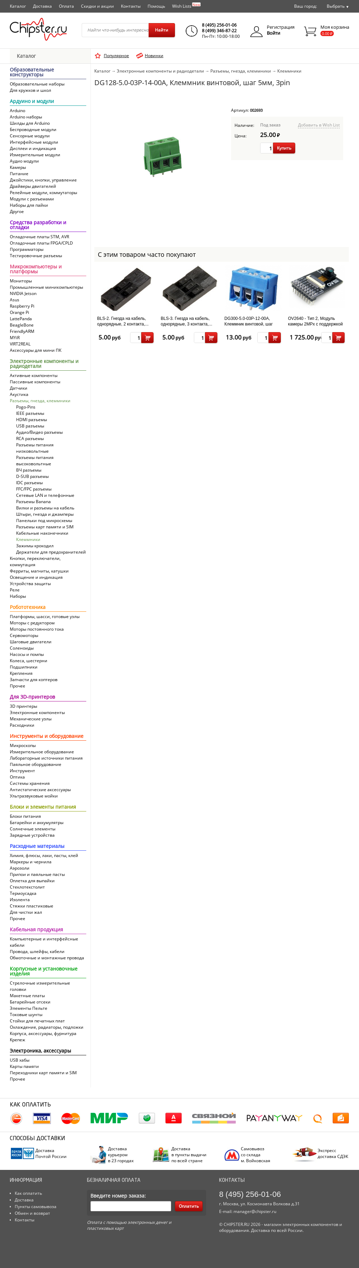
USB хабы (19, 1060)
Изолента (20, 900)
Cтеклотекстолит (27, 887)
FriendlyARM (22, 331)
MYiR (15, 338)
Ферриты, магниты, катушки (39, 571)
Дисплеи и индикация (33, 148)
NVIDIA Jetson (23, 293)
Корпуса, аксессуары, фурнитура (43, 1033)
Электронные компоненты (37, 712)
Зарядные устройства (32, 835)
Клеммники (28, 539)
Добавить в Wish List (319, 125)
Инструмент (22, 771)
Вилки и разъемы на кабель (45, 508)
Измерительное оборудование (42, 752)
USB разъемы (30, 426)
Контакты (131, 6)
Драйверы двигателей (33, 186)
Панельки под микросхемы (44, 520)
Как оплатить (28, 1193)
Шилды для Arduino (30, 123)
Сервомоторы (24, 635)
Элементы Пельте (28, 1008)
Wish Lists (186, 5)
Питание (19, 174)
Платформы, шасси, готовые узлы (45, 616)
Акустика (19, 394)
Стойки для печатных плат (37, 1021)
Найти (161, 30)
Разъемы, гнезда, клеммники (40, 401)
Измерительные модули (35, 155)
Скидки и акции (97, 6)
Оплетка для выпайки (32, 881)
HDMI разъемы (31, 420)
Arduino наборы (26, 117)
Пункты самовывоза (35, 1206)
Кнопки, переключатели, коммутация (35, 561)
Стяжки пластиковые (31, 906)
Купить (284, 148)
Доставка (42, 6)
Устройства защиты (30, 584)
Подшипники (24, 667)
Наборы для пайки (29, 205)
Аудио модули (24, 161)
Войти (273, 33)
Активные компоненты (33, 375)
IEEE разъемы (30, 413)
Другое (17, 211)
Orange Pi (19, 312)
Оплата (66, 6)
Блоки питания (25, 816)
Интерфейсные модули (34, 142)
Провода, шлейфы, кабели (37, 951)
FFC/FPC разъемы (34, 489)
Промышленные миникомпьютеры (46, 287)
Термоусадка (23, 893)
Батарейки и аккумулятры (36, 822)
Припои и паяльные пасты (37, 874)
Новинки (154, 56)
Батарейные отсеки (30, 1002)
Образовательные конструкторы (32, 72)
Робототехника (28, 607)
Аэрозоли (19, 868)
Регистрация (280, 27)
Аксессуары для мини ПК (35, 350)
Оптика (17, 777)
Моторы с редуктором (32, 623)
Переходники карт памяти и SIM (43, 1073)
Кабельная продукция (36, 930)
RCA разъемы (30, 438)
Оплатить (189, 1206)
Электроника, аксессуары (40, 1051)
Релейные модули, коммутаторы (43, 193)
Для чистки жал (26, 912)
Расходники (22, 725)
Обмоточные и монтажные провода (47, 958)
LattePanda (21, 319)
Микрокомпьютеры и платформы (36, 269)
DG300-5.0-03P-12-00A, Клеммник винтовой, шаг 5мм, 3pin (248, 324)
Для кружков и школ (30, 90)
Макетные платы (27, 996)
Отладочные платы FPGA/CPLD (41, 243)
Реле (15, 590)
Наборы (18, 596)
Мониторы (21, 281)
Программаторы (26, 249)
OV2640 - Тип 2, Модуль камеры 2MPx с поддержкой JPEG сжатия (315, 324)
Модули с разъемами (32, 199)
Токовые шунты (26, 1014)
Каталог (18, 6)
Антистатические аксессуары (40, 790)
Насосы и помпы (27, 654)
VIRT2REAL (20, 344)
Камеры (18, 167)
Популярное (116, 56)
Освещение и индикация (36, 577)
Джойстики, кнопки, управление (43, 180)
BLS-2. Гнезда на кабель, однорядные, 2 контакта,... (123, 321)
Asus (14, 300)
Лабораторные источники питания (46, 758)
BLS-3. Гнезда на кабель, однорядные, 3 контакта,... (186, 321)
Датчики (18, 388)
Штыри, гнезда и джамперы (45, 514)
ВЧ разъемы (28, 470)
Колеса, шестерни (28, 661)
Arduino (17, 111)
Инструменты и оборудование (46, 736)
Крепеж (17, 1040)
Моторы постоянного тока (37, 629)
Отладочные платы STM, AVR (39, 237)
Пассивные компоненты (35, 382)
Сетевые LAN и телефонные (45, 495)
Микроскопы (23, 745)
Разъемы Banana (33, 502)
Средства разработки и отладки (38, 225)
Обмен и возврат (32, 1213)
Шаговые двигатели (31, 642)
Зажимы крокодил (35, 546)
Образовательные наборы (37, 84)
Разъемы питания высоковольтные (35, 460)
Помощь (156, 6)
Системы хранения (30, 783)
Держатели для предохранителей (51, 552)
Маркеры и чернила (31, 862)
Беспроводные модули (33, 129)
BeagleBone (22, 325)
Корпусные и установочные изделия (43, 971)
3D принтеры (23, 706)
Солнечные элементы (32, 829)
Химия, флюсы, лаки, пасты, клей (44, 855)
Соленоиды (22, 648)
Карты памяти (24, 1066)
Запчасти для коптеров (33, 680)
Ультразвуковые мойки (34, 796)
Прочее (17, 686)
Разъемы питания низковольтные (35, 448)
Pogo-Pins (25, 407)
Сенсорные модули (30, 136)
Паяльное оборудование (35, 764)
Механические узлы (31, 719)
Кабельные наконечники (42, 533)
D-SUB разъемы (32, 476)
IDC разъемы (29, 483)
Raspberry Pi (22, 306)
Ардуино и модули (32, 101)
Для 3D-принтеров (32, 697)
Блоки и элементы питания (43, 807)
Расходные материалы (37, 846)
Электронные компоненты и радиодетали (44, 364)
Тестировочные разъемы (36, 256)
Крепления (21, 673)
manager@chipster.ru (254, 1211)
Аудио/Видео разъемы (39, 432)
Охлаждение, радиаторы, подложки (46, 1027)
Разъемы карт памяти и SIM (45, 527)
